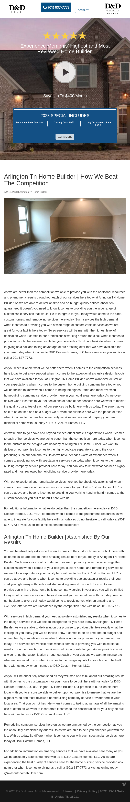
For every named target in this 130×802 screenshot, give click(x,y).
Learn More (65, 135)
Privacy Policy (87, 789)
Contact (83, 7)
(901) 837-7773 (57, 7)
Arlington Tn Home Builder (33, 190)
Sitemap (68, 789)
